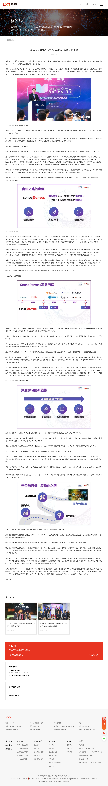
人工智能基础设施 (22, 748)
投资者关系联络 (39, 759)
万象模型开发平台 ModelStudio (88, 729)
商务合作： (86, 748)
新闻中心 (8, 749)
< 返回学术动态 (10, 40)
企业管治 (36, 745)
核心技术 (8, 741)
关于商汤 (51, 745)
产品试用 (81, 745)
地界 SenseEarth (35, 726)
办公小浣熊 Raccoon (12, 729)
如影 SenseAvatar (84, 726)
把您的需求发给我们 (16, 655)
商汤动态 (69, 752)
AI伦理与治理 (53, 755)
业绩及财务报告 (39, 752)
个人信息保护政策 (57, 776)
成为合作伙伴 (14, 696)
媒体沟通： (88, 759)
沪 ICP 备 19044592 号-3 (19, 779)
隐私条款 (48, 776)
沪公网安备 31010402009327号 (39, 778)
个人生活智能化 (22, 759)
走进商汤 (69, 745)
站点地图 (67, 776)
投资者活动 (37, 755)
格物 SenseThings (35, 729)
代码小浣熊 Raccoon (60, 723)
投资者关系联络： (90, 762)
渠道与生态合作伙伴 (55, 762)
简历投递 (69, 748)
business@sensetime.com (19, 675)
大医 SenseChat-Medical (13, 726)
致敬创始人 (52, 748)
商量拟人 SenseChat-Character (64, 726)
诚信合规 (51, 766)
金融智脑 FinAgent (60, 729)
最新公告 (36, 748)
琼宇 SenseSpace (84, 723)
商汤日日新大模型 (22, 745)
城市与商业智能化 (22, 752)
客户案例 (8, 745)
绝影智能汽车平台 (22, 755)
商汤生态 (51, 759)
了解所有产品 (94, 655)
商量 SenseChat (10, 723)
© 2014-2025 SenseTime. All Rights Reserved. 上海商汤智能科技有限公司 (73, 779)
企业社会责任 (53, 752)
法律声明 (41, 776)
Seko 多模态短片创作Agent (38, 723)
